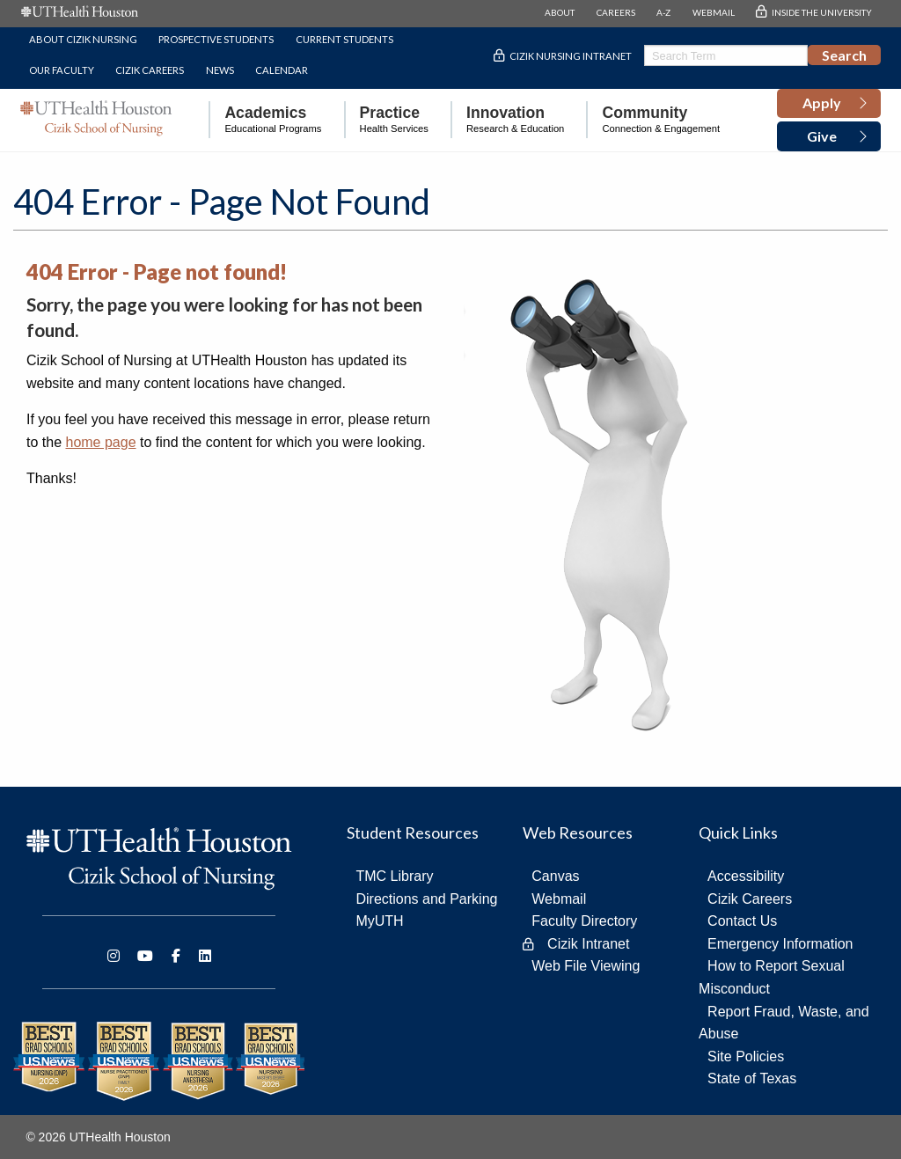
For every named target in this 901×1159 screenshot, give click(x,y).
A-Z (663, 12)
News (220, 70)
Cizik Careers (149, 70)
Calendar (281, 70)
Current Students (344, 39)
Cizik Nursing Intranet (570, 56)
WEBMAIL (713, 12)
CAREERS (616, 12)
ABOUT (560, 12)
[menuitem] (265, 120)
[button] (829, 104)
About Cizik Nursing (83, 39)
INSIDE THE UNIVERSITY (822, 12)
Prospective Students (216, 39)
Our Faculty (61, 70)
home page (100, 442)
